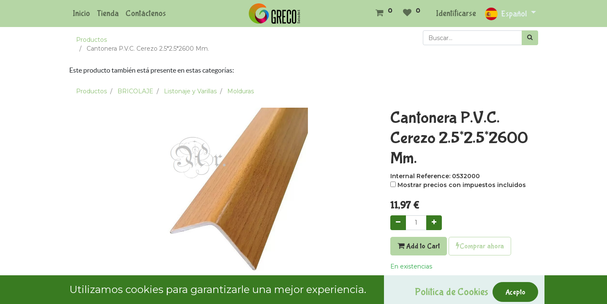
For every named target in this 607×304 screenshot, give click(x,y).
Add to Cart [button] (418, 246)
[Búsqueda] (530, 37)
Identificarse (456, 13)
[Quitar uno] (398, 222)
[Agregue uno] (434, 222)
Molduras (240, 91)
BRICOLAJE (135, 91)
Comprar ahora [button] (480, 246)
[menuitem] (81, 13)
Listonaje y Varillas (190, 91)
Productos (91, 39)
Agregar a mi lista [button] (420, 285)
